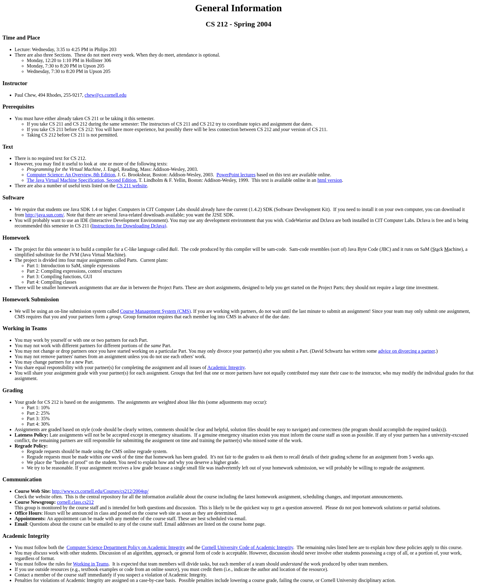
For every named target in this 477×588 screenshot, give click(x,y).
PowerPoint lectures (235, 174)
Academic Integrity (226, 367)
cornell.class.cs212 (75, 502)
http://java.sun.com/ (44, 214)
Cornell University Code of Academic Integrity (247, 547)
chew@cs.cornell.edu (105, 95)
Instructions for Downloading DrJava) (129, 225)
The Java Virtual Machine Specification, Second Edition (81, 180)
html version (329, 180)
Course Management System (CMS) (155, 311)
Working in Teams (24, 328)
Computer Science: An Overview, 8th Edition (71, 174)
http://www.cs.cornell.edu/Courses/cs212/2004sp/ (100, 491)
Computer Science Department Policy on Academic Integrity (126, 547)
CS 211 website (132, 185)
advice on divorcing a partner (406, 351)
